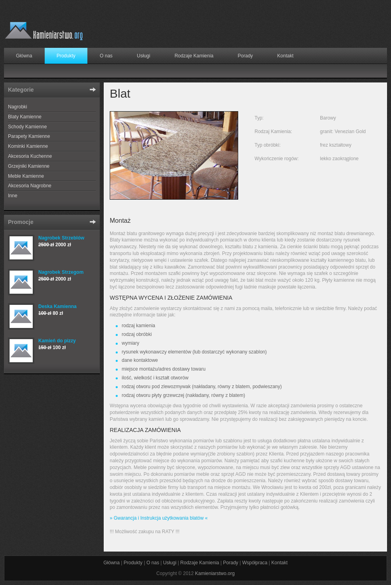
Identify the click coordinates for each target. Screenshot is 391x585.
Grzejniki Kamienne (28, 166)
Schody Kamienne (27, 127)
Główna (24, 56)
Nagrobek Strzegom (60, 272)
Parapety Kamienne (29, 136)
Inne (12, 195)
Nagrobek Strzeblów (61, 238)
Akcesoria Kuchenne (30, 156)
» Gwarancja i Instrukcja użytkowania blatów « (158, 518)
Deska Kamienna (57, 306)
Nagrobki (17, 107)
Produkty (66, 56)
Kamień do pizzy (57, 341)
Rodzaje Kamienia (193, 56)
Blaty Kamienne (24, 117)
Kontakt (285, 56)
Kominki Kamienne (28, 146)
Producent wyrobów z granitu (44, 32)
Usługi (143, 56)
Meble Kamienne (26, 176)
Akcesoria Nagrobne (29, 185)
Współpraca (254, 562)
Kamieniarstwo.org (215, 573)
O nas (106, 56)
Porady (245, 56)
